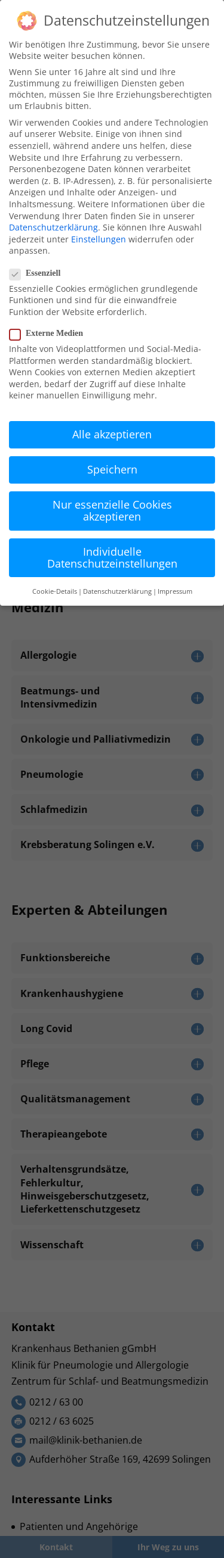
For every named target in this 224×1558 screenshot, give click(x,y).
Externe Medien (51, 333)
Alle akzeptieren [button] (112, 434)
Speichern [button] (112, 469)
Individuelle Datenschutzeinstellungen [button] (112, 557)
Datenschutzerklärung (53, 227)
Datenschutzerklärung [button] (117, 591)
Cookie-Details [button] (54, 591)
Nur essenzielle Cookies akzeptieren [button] (112, 510)
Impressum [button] (175, 591)
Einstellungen (98, 239)
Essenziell (39, 273)
